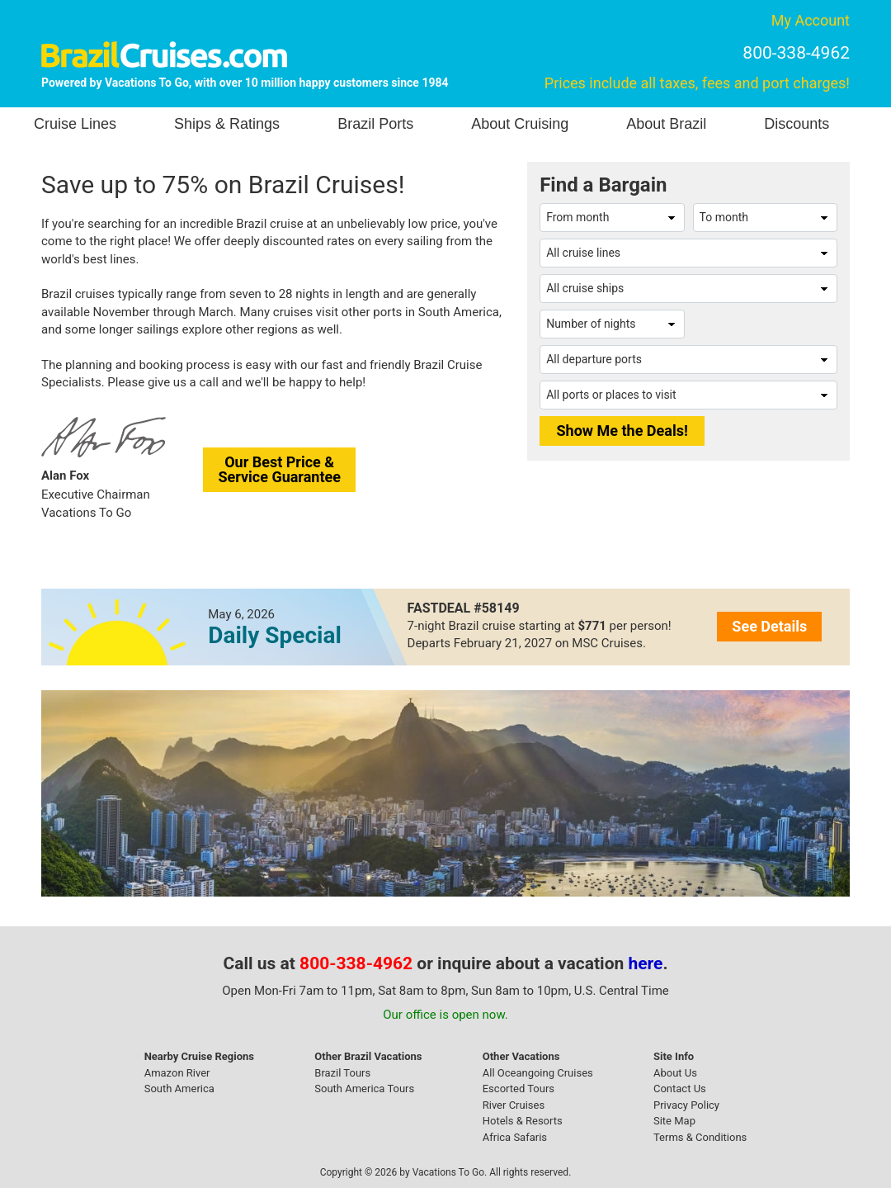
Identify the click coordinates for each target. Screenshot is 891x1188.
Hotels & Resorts (523, 1121)
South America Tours (364, 1088)
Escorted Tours (518, 1088)
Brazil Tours (342, 1073)
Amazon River (177, 1073)
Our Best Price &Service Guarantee (279, 469)
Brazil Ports (375, 124)
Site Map (674, 1121)
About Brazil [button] (666, 124)
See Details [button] (769, 626)
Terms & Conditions (700, 1137)
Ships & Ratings (227, 124)
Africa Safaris (515, 1137)
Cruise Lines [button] (75, 124)
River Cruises (513, 1105)
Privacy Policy (686, 1105)
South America (179, 1088)
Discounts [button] (796, 124)
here (646, 963)
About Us (675, 1073)
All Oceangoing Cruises (538, 1073)
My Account (810, 20)
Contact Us (679, 1088)
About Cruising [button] (519, 124)
